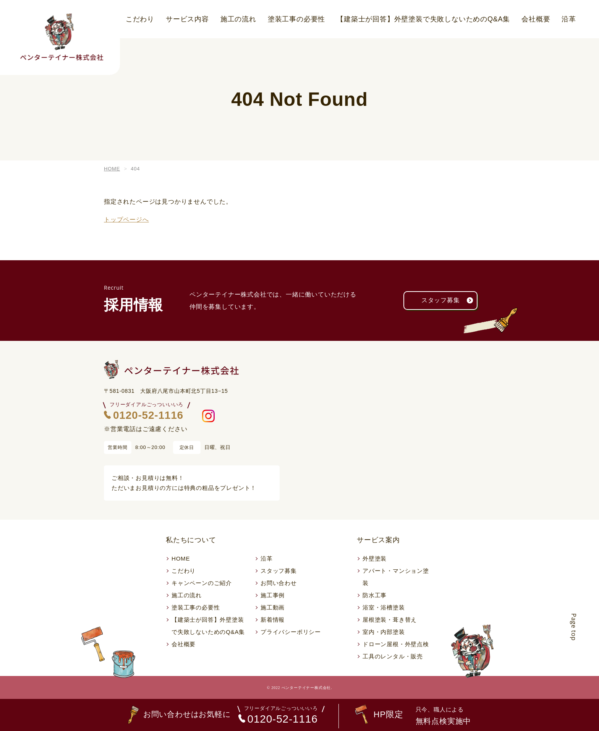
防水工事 (375, 595)
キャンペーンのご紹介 (202, 583)
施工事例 (273, 595)
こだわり (140, 19)
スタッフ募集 (449, 300)
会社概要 (535, 19)
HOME (181, 558)
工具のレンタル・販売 (393, 656)
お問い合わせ (279, 583)
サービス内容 (187, 19)
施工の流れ (238, 19)
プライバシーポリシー (291, 632)
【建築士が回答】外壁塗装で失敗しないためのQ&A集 (423, 19)
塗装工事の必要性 (296, 19)
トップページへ (126, 219)
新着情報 (273, 619)
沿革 (569, 19)
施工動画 (273, 607)
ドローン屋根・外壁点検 (396, 644)
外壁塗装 (375, 558)
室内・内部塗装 (384, 632)
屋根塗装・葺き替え (390, 619)
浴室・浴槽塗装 (384, 607)
